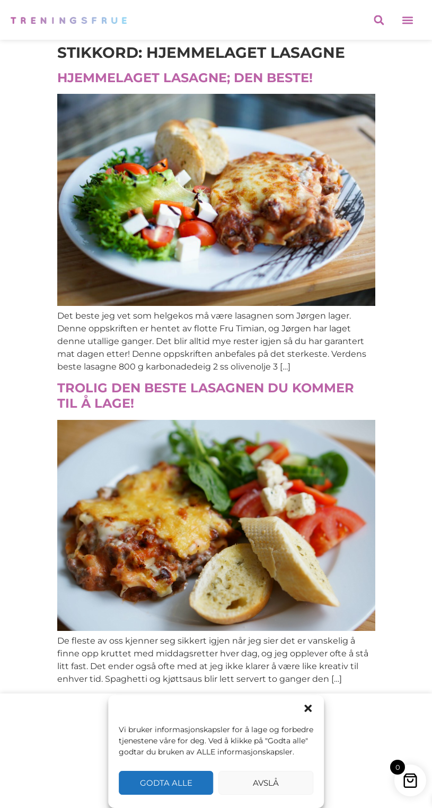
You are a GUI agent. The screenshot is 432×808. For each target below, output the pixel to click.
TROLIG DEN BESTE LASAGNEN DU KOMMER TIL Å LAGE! (205, 395)
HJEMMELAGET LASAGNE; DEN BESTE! (185, 77)
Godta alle (166, 783)
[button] (308, 708)
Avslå (266, 783)
